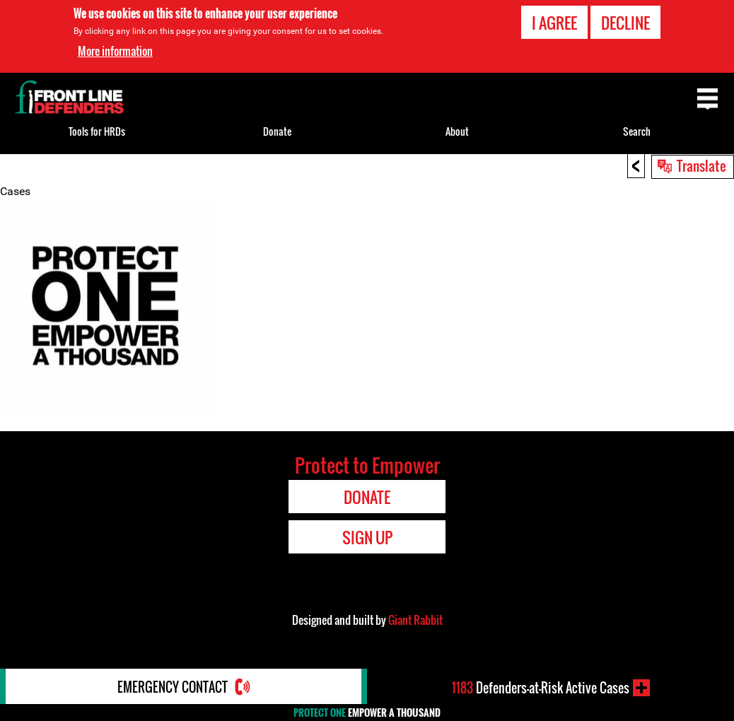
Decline (625, 22)
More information (115, 50)
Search (637, 131)
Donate (277, 131)
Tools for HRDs (97, 131)
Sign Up (367, 537)
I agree (554, 22)
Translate (701, 165)
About (457, 131)
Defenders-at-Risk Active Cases (540, 688)
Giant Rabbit (415, 619)
